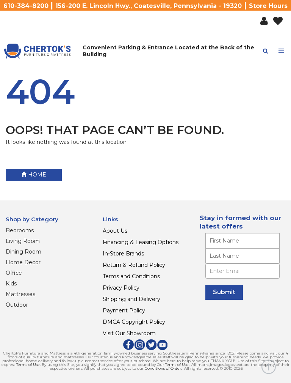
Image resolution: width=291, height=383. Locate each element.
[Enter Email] (242, 271)
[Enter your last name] (242, 255)
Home (33, 174)
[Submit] (224, 292)
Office (14, 273)
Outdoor (17, 304)
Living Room (23, 241)
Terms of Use (28, 364)
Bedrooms (20, 230)
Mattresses (20, 294)
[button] (264, 21)
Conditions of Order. (163, 368)
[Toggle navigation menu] (281, 51)
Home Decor (23, 262)
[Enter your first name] (242, 240)
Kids (11, 283)
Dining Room (23, 251)
